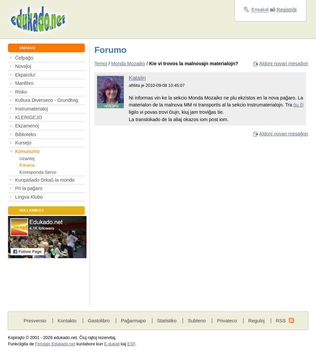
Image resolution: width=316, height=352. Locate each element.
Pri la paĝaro (28, 188)
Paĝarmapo (133, 320)
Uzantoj (26, 158)
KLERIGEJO (28, 117)
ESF (131, 344)
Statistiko (167, 320)
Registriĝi (287, 9)
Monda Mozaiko (128, 63)
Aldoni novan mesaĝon (283, 63)
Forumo (27, 165)
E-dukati (112, 344)
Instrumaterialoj (31, 108)
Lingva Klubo (29, 197)
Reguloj (256, 320)
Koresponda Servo (37, 172)
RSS (281, 320)
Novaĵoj (23, 66)
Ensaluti (259, 9)
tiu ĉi (298, 104)
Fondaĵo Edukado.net (55, 344)
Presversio (35, 320)
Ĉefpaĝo (24, 58)
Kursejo (23, 142)
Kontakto (67, 320)
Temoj (100, 63)
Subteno (197, 320)
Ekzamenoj (27, 125)
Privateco (227, 320)
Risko (21, 91)
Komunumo (27, 151)
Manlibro (24, 83)
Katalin (137, 78)
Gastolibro (99, 320)
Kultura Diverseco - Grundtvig (46, 100)
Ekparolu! (25, 75)
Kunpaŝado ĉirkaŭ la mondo (45, 180)
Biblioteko (25, 134)
